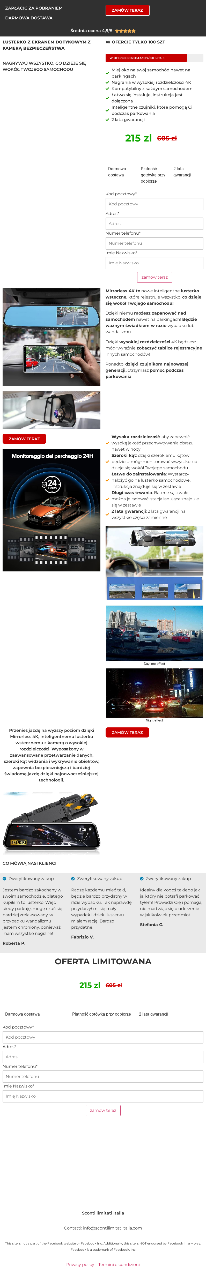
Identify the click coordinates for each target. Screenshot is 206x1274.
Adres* (112, 214)
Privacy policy (80, 1264)
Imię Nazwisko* (121, 253)
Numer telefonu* (123, 233)
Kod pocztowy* (121, 194)
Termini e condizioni (119, 1264)
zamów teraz (155, 277)
